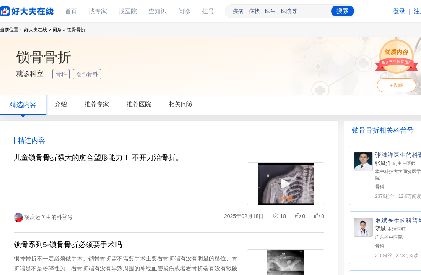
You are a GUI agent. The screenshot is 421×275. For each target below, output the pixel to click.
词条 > (58, 29)
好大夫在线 (15, 9)
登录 (399, 11)
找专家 (98, 11)
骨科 (62, 74)
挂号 (208, 11)
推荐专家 (97, 104)
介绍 (61, 104)
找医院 (128, 11)
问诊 (184, 11)
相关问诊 (181, 104)
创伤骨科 (87, 74)
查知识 (157, 11)
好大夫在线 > (37, 29)
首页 (71, 11)
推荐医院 (139, 104)
